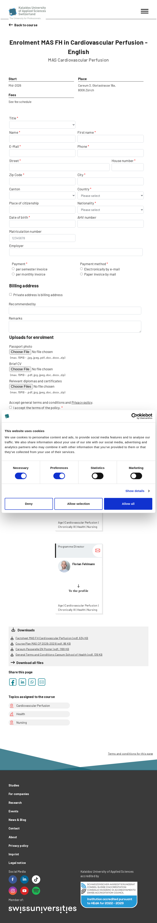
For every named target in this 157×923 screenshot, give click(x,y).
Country (83, 189)
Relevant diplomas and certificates (35, 381)
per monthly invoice (30, 274)
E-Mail (14, 146)
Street (14, 161)
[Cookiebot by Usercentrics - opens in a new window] (134, 416)
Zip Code (15, 175)
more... (78, 578)
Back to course (25, 25)
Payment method (93, 264)
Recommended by (22, 304)
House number (122, 161)
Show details (135, 491)
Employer (16, 246)
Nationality (86, 203)
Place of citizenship (24, 203)
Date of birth (18, 217)
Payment (18, 264)
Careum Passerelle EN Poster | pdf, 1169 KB (42, 649)
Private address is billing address (38, 295)
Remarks (15, 318)
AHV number (86, 217)
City (80, 175)
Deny (29, 503)
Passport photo (20, 346)
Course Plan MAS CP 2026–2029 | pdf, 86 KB (43, 643)
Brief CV (15, 364)
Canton (14, 189)
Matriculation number (25, 231)
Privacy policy (82, 402)
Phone (82, 146)
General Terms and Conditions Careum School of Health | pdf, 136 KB (59, 654)
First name (85, 132)
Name (13, 132)
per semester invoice (31, 269)
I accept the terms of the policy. (37, 408)
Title (13, 118)
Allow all (128, 503)
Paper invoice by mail (100, 274)
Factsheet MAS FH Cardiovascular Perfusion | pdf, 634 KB (52, 638)
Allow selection (78, 503)
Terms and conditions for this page (130, 753)
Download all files (30, 663)
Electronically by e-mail (102, 269)
